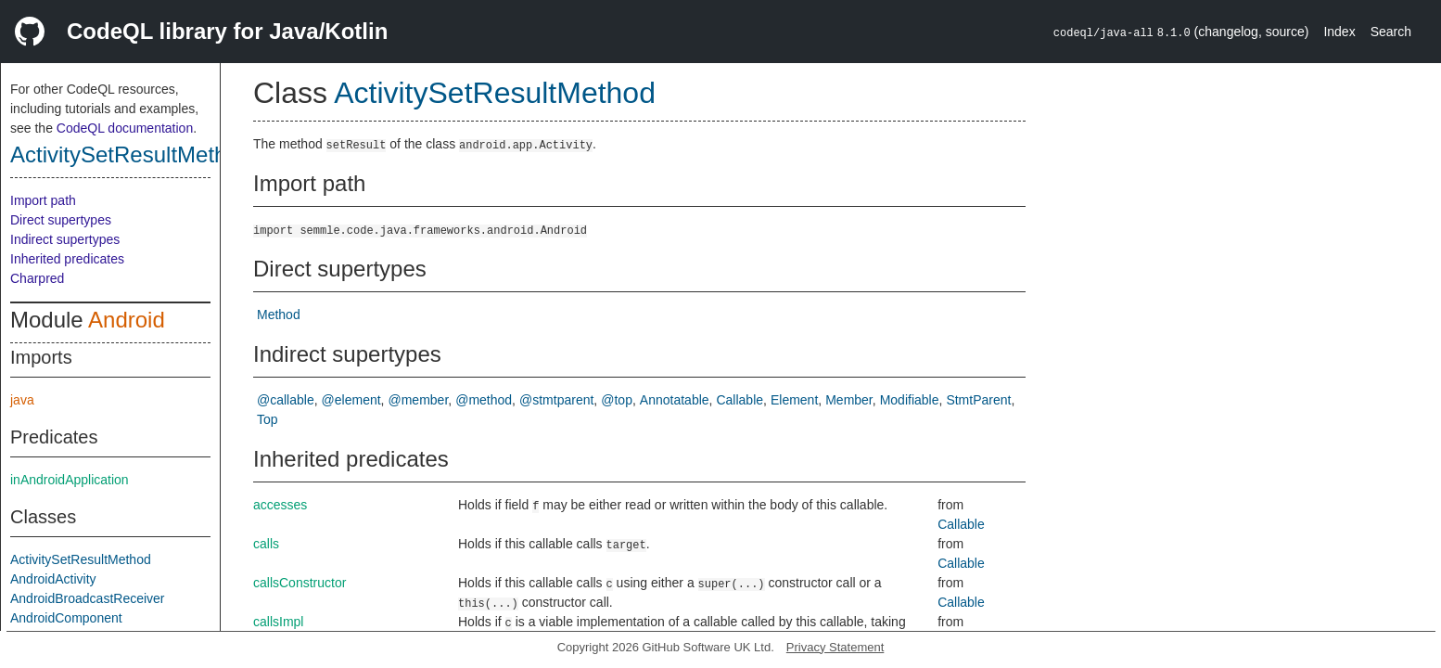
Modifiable (909, 399)
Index (1339, 31)
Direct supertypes (60, 219)
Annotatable (674, 399)
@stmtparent (556, 399)
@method (483, 399)
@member (419, 399)
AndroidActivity (53, 579)
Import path (43, 200)
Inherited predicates (67, 258)
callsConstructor (299, 582)
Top (267, 419)
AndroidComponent (66, 617)
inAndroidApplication (69, 479)
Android (126, 319)
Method (278, 314)
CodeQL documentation (125, 128)
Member (849, 399)
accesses (280, 504)
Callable (739, 399)
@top (616, 399)
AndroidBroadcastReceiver (87, 598)
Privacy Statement (835, 647)
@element (351, 399)
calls (266, 543)
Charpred (37, 278)
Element (794, 399)
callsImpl (278, 621)
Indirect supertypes (65, 239)
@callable (285, 399)
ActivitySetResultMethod (130, 154)
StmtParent (978, 399)
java (22, 399)
